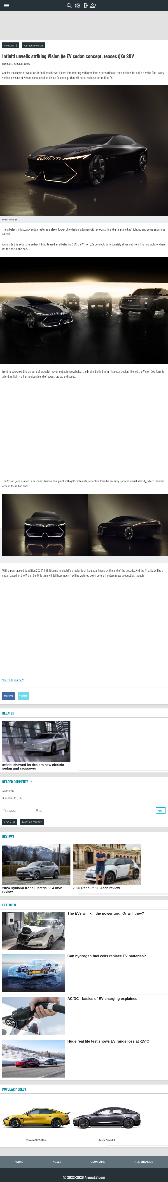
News (57, 1161)
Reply (160, 810)
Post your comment (33, 45)
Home (19, 1161)
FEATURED (9, 904)
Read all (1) (9, 822)
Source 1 (7, 680)
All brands (143, 1161)
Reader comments (17, 781)
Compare (98, 1161)
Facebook (9, 696)
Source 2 (18, 680)
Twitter (23, 696)
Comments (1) (10, 45)
